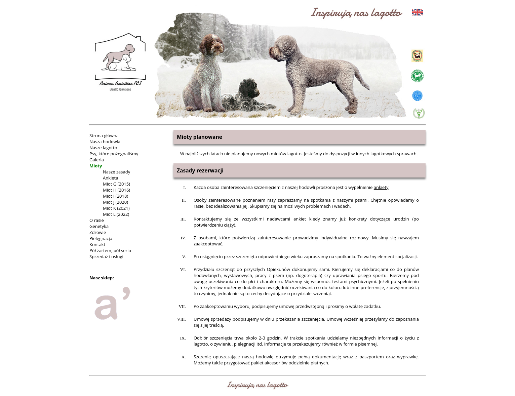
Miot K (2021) (116, 208)
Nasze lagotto (103, 148)
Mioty (95, 166)
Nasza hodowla (104, 141)
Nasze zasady (116, 172)
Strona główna (104, 135)
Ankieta (110, 178)
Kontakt (97, 244)
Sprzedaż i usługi (106, 256)
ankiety (381, 187)
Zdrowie (97, 232)
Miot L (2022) (116, 214)
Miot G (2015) (116, 184)
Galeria (96, 160)
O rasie (96, 220)
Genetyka (99, 226)
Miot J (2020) (115, 202)
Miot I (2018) (115, 196)
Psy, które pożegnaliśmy (113, 154)
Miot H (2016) (116, 190)
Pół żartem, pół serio (110, 250)
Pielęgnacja (100, 238)
